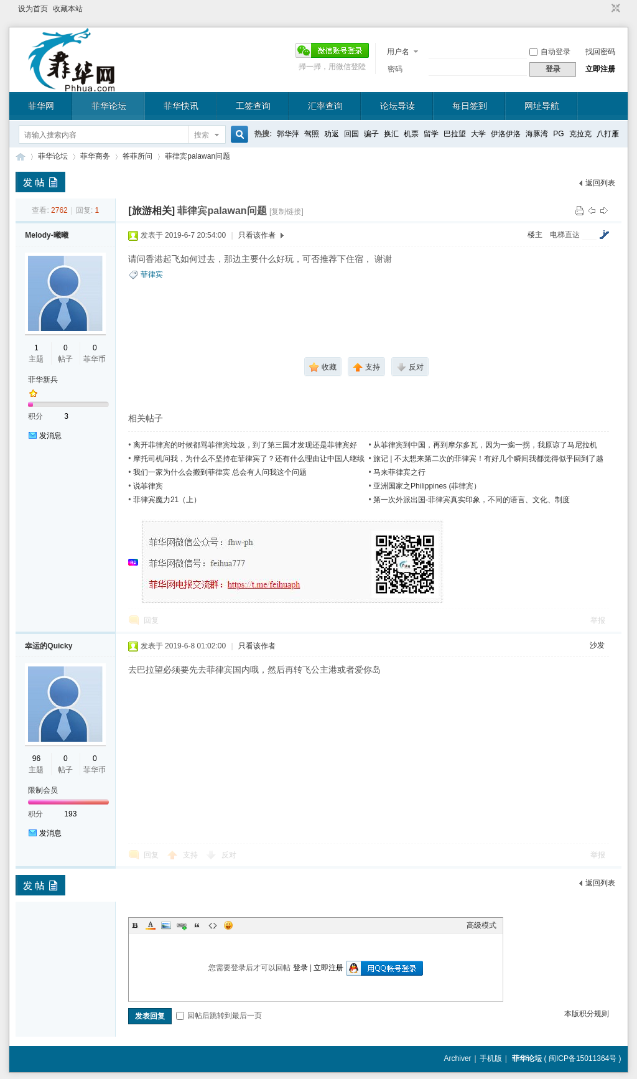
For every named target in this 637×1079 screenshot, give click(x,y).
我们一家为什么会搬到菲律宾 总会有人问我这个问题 (220, 472)
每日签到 (469, 106)
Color (150, 925)
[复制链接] (286, 211)
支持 (191, 855)
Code (213, 925)
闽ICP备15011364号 (582, 1058)
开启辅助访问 (604, 8)
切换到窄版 (614, 8)
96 (36, 758)
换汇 (391, 133)
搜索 (201, 135)
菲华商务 (95, 156)
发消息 (50, 435)
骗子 (371, 133)
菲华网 (41, 106)
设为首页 (33, 8)
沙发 (597, 645)
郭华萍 (288, 133)
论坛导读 (397, 106)
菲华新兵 (43, 379)
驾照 (311, 133)
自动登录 (549, 51)
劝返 (331, 133)
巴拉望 (455, 133)
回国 (351, 133)
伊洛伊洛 (506, 133)
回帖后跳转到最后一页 (219, 1015)
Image (166, 925)
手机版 (491, 1058)
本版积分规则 (586, 1013)
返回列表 (600, 183)
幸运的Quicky (48, 646)
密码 (395, 69)
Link (181, 925)
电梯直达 (565, 234)
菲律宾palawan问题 (197, 156)
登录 (300, 967)
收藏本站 (68, 8)
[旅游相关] (151, 210)
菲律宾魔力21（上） (167, 499)
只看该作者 (257, 235)
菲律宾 (152, 274)
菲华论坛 (108, 106)
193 (70, 814)
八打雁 (608, 133)
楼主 (535, 234)
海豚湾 (537, 133)
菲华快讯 (181, 106)
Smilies (228, 925)
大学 (478, 133)
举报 (597, 620)
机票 (411, 133)
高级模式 (481, 925)
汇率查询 (325, 106)
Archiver (458, 1058)
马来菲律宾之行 (399, 472)
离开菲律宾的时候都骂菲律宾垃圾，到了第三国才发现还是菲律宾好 (245, 445)
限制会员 (43, 790)
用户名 (398, 51)
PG (558, 133)
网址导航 (541, 106)
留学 (431, 133)
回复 (151, 620)
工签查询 (253, 106)
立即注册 (600, 69)
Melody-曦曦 (46, 235)
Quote (197, 925)
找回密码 (600, 51)
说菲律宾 (148, 486)
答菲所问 (137, 156)
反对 (228, 855)
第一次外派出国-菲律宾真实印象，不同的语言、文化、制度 (471, 499)
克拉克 (580, 133)
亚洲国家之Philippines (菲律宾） (427, 486)
